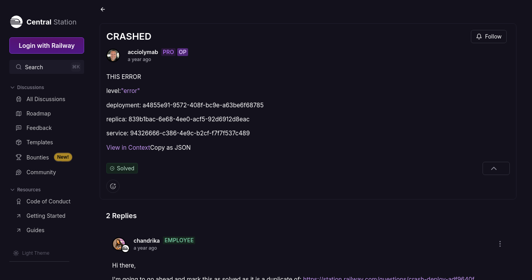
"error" (130, 90)
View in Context (128, 147)
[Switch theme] (31, 253)
